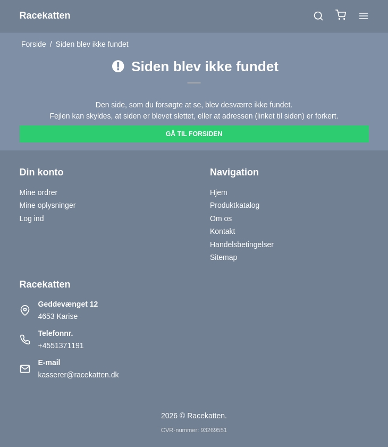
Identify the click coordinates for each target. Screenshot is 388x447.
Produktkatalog (234, 205)
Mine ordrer (39, 192)
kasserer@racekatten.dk (78, 374)
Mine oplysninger (48, 205)
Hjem (218, 192)
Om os (221, 218)
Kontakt (222, 231)
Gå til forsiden (194, 134)
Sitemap (223, 257)
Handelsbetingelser (242, 244)
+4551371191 (61, 345)
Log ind (32, 218)
